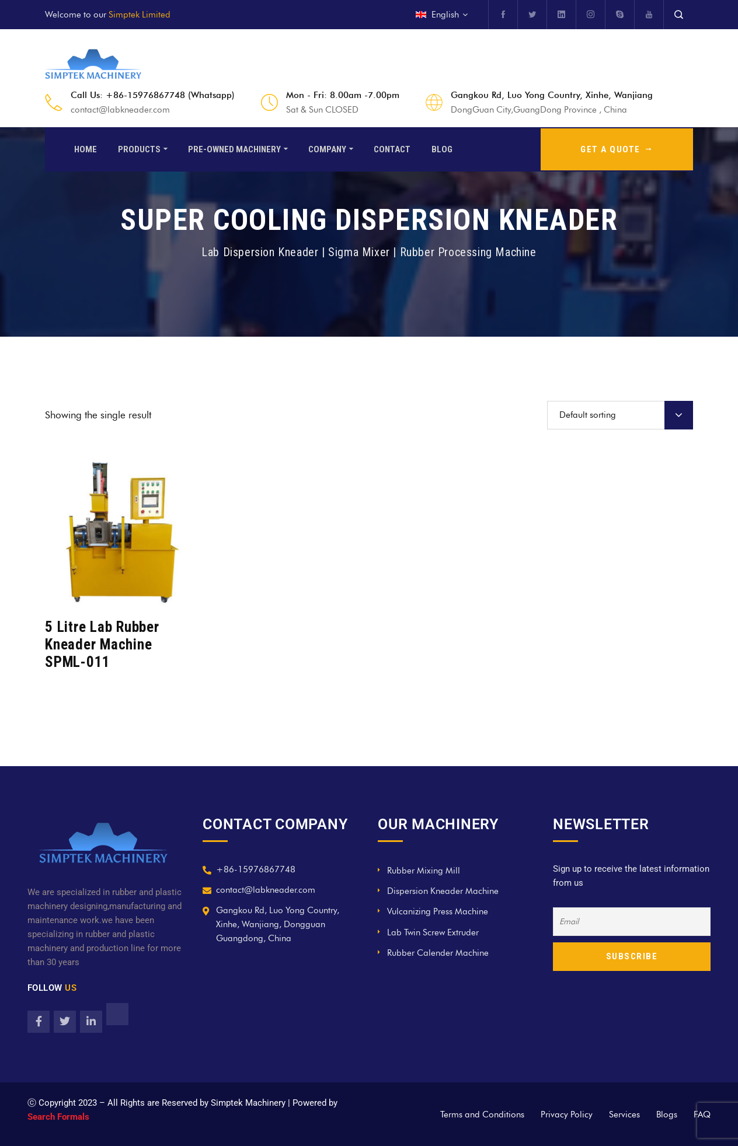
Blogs (666, 1114)
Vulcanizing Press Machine (437, 911)
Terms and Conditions (482, 1114)
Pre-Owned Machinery (234, 148)
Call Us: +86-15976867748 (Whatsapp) (153, 95)
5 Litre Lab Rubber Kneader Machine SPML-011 (102, 644)
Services (624, 1114)
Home (85, 148)
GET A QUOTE (616, 148)
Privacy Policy (567, 1114)
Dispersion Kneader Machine (443, 891)
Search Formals (58, 1117)
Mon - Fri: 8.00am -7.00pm (342, 95)
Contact (392, 148)
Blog (441, 148)
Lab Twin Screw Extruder (433, 932)
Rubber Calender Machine (438, 953)
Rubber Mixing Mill (423, 870)
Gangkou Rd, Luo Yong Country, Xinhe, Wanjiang (552, 95)
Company (327, 148)
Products (139, 148)
